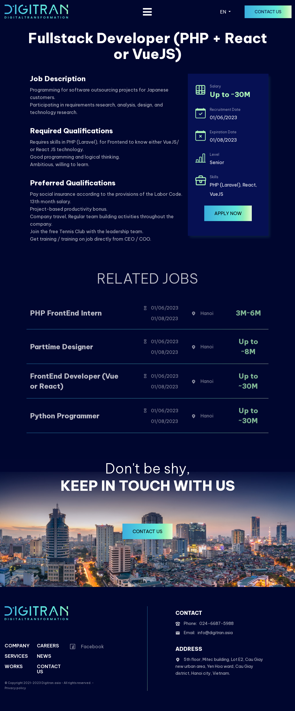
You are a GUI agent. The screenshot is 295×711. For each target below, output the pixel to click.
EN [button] (223, 12)
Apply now (228, 214)
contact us (268, 11)
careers (48, 646)
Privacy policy (15, 688)
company (17, 646)
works (14, 666)
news (44, 656)
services (16, 656)
